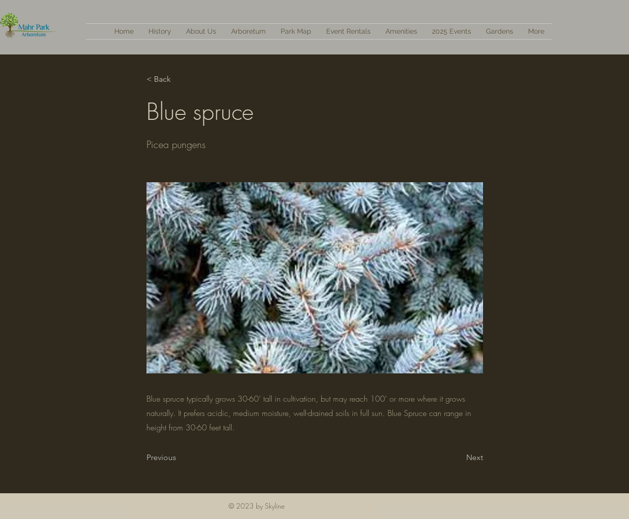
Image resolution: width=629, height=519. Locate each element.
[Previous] (179, 457)
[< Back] (179, 79)
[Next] (458, 457)
